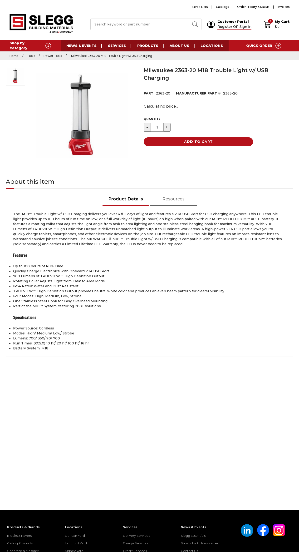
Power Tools (53, 56)
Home (14, 56)
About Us (179, 46)
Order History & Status (253, 7)
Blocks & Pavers (19, 535)
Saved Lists (200, 7)
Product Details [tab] (125, 199)
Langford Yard (76, 543)
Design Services (135, 543)
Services (117, 46)
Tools (31, 56)
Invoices (283, 7)
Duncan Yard (75, 535)
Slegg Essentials (193, 535)
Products (147, 46)
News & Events (81, 46)
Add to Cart (198, 141)
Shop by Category (30, 45)
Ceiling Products (20, 543)
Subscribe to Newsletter (199, 543)
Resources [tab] (173, 199)
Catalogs (222, 7)
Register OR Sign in (234, 27)
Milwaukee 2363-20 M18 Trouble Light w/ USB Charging (111, 56)
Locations (212, 46)
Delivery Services (136, 535)
